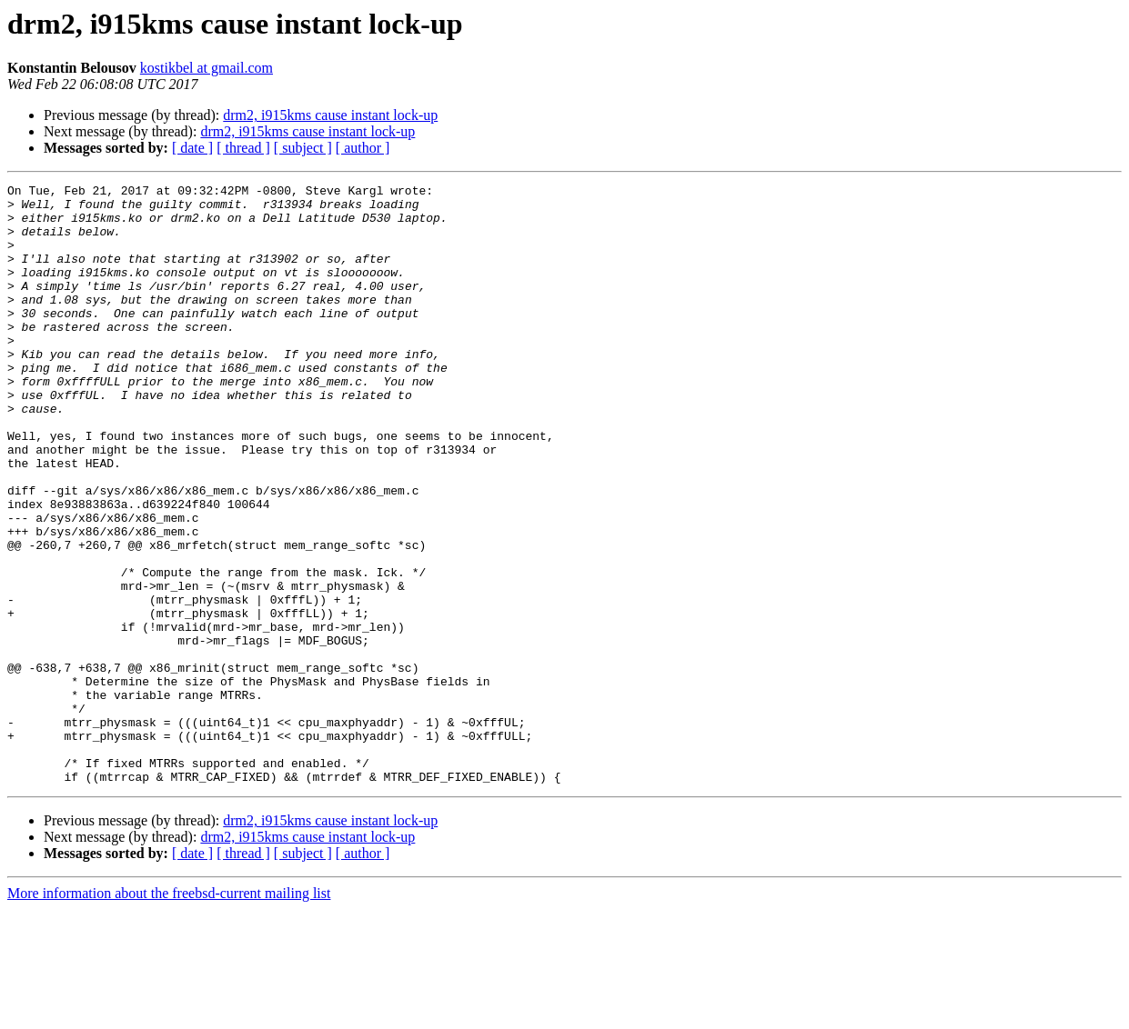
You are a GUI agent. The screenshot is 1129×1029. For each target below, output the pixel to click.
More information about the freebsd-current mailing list (168, 1013)
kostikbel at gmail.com (206, 67)
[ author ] (363, 147)
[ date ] (192, 147)
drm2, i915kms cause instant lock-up (330, 115)
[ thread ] (243, 147)
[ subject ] (303, 147)
